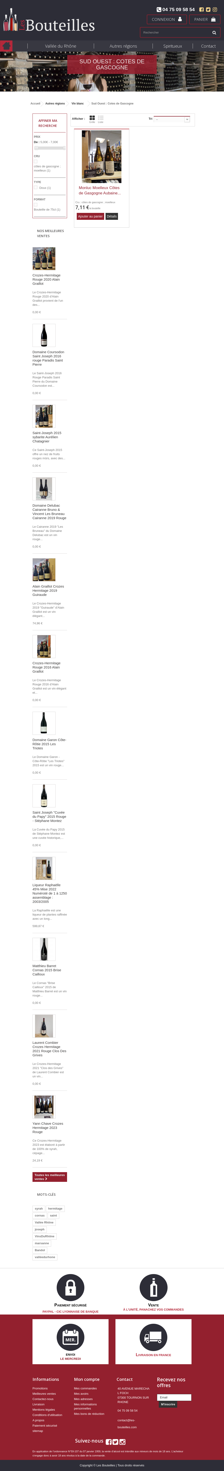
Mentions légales (43, 1409)
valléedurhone (45, 1257)
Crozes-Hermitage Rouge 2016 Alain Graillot (46, 667)
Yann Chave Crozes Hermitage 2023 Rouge (47, 1128)
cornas (40, 1215)
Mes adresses (83, 1399)
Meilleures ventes (44, 1393)
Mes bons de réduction (89, 1414)
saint (53, 1215)
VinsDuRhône (44, 1236)
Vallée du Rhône (60, 46)
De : (37, 142)
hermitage (55, 1208)
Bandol (40, 1250)
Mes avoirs (81, 1393)
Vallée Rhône (44, 1222)
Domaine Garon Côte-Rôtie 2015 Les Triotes (49, 744)
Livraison (38, 1404)
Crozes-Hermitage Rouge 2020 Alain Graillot (46, 279)
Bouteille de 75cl (47, 209)
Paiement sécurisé (44, 1425)
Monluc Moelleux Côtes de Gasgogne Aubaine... (100, 190)
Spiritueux (172, 46)
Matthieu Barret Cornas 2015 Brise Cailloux (46, 970)
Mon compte (87, 1379)
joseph (39, 1229)
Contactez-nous (42, 1399)
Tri (150, 118)
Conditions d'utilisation (47, 1415)
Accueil (35, 103)
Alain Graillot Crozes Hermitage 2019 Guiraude (48, 590)
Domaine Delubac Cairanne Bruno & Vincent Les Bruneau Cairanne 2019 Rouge (49, 511)
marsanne (42, 1243)
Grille (92, 119)
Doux (45, 188)
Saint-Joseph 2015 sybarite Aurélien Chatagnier (46, 437)
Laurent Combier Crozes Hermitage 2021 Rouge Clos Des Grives (49, 1049)
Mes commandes (85, 1388)
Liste (100, 119)
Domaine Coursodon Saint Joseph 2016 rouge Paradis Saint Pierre (48, 358)
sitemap (37, 1431)
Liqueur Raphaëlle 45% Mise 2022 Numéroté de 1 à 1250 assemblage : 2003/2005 (49, 893)
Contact (208, 46)
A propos (38, 1420)
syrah (39, 1208)
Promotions (40, 1388)
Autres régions (123, 46)
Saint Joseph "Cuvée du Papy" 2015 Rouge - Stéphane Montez (49, 816)
